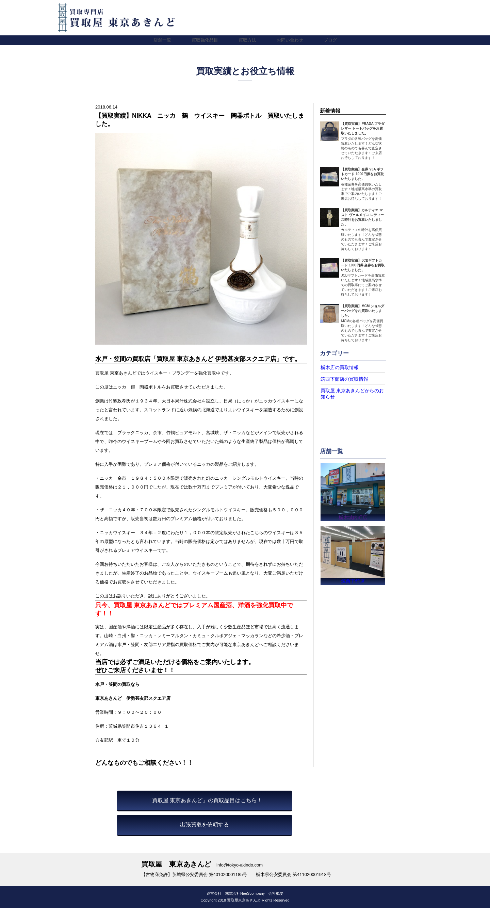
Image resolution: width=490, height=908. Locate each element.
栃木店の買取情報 (337, 367)
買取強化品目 (205, 40)
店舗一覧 (162, 40)
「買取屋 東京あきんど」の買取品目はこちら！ (204, 800)
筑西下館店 (353, 580)
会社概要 (275, 893)
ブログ (330, 40)
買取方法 (247, 40)
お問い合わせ (290, 40)
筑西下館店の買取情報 (341, 378)
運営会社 (214, 893)
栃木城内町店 (353, 515)
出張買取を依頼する (204, 824)
